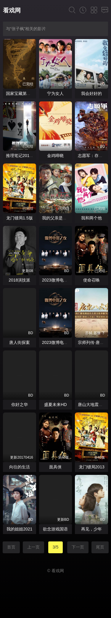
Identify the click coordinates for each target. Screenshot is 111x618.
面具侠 (55, 467)
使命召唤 (91, 280)
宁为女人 (55, 93)
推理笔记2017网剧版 (25, 155)
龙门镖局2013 (91, 467)
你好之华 (19, 404)
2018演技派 (19, 280)
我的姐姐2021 (19, 529)
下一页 (78, 547)
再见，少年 (91, 529)
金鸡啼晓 (55, 155)
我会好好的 (91, 93)
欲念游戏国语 (55, 529)
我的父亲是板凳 (56, 218)
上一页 (33, 547)
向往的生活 (19, 467)
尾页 (100, 547)
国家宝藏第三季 (20, 93)
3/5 (55, 547)
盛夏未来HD (55, 404)
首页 (11, 547)
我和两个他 (91, 218)
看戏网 (12, 10)
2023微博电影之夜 (59, 280)
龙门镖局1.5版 (19, 218)
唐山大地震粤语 (92, 404)
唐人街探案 (19, 342)
